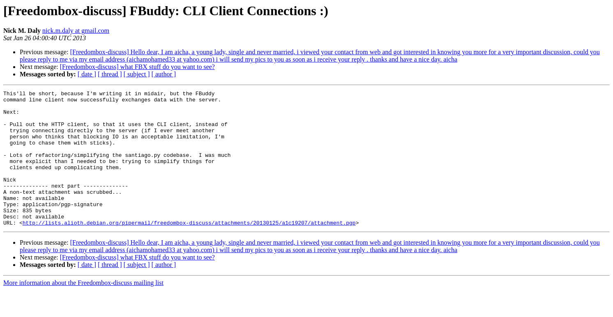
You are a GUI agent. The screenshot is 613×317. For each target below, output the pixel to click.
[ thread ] (110, 74)
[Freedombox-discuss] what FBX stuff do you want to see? (137, 66)
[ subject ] (137, 74)
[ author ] (164, 74)
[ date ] (87, 74)
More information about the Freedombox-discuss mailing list (83, 309)
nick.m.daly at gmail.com (75, 30)
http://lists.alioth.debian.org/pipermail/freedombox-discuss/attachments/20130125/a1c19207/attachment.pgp (189, 249)
